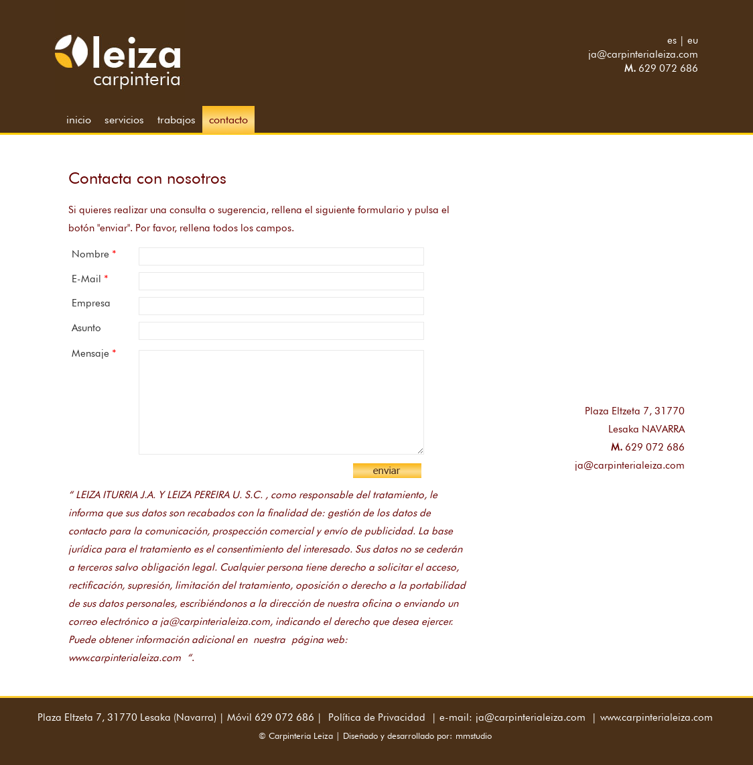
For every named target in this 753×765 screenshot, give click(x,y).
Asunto (86, 328)
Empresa (91, 303)
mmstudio (474, 735)
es (672, 40)
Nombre (94, 253)
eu (692, 40)
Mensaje (94, 353)
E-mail (90, 278)
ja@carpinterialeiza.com (643, 54)
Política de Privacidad (376, 717)
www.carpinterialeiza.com (656, 717)
